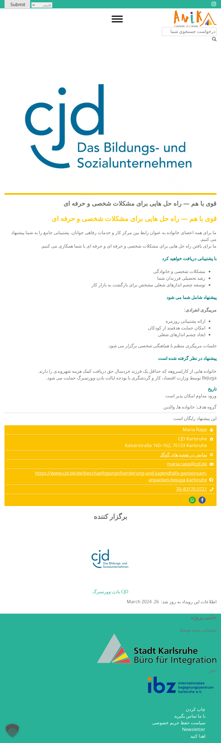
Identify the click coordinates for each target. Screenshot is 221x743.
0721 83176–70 (191, 489)
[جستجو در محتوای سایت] (189, 31)
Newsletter (193, 729)
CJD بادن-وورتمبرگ (110, 591)
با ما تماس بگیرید (189, 716)
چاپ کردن (195, 709)
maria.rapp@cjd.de (187, 464)
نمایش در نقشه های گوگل (183, 455)
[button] (202, 500)
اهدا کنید (197, 736)
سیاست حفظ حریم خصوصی (178, 723)
